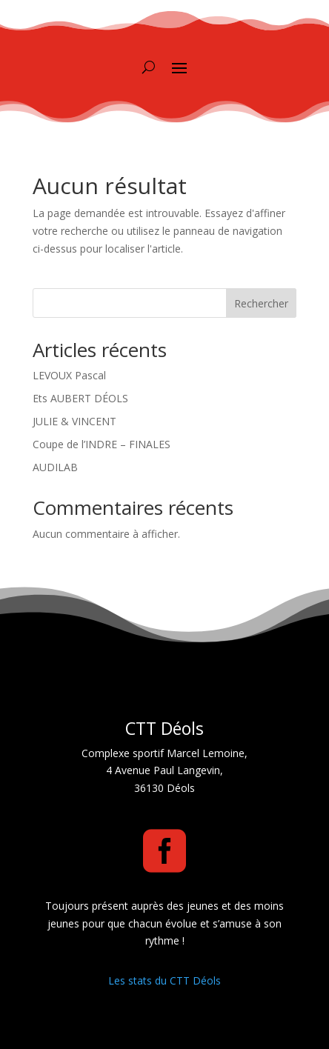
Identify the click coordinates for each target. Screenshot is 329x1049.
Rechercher (261, 303)
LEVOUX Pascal (69, 375)
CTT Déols (164, 728)
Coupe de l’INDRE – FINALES (101, 444)
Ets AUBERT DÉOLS (80, 398)
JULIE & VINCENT (74, 421)
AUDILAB (55, 467)
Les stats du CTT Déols (164, 980)
